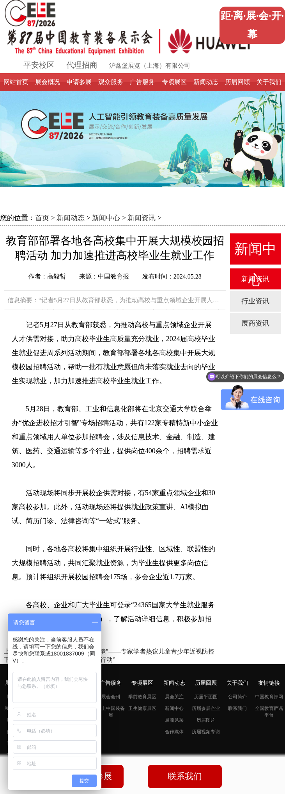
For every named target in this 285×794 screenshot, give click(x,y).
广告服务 (142, 82)
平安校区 (39, 65)
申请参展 (79, 82)
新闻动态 (205, 82)
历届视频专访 (206, 731)
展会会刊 (110, 696)
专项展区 (174, 82)
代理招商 (81, 65)
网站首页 (16, 82)
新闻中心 (106, 218)
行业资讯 (255, 301)
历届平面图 (206, 696)
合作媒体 (174, 731)
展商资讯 (255, 323)
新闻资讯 (141, 218)
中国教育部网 (269, 696)
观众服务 (110, 82)
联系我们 (237, 708)
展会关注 (174, 696)
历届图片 (205, 720)
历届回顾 (237, 82)
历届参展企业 (206, 708)
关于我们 (269, 82)
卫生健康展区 (142, 708)
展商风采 (174, 720)
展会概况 (47, 82)
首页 (42, 218)
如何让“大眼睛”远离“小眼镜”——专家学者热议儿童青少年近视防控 (121, 651)
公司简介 (237, 696)
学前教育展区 (142, 696)
